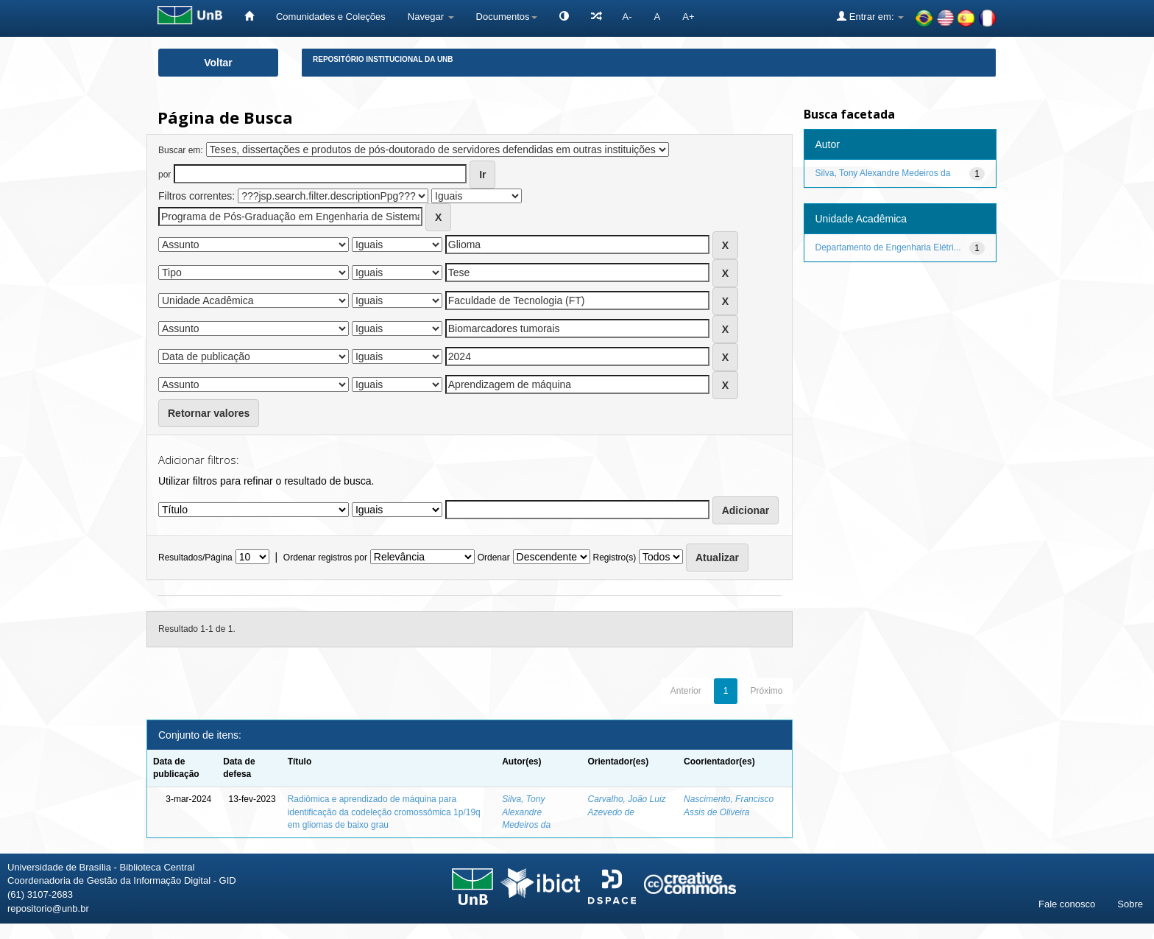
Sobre (1130, 904)
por (164, 174)
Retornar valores (208, 413)
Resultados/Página (195, 557)
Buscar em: (180, 150)
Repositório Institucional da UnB (383, 59)
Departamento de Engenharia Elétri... (888, 247)
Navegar (431, 16)
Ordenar (494, 557)
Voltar (218, 62)
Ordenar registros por (325, 557)
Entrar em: (870, 16)
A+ (688, 16)
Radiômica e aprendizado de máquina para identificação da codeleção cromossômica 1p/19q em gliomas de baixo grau (384, 811)
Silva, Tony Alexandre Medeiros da (526, 811)
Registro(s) (614, 557)
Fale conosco (1066, 904)
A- (627, 16)
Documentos (506, 16)
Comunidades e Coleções (331, 16)
